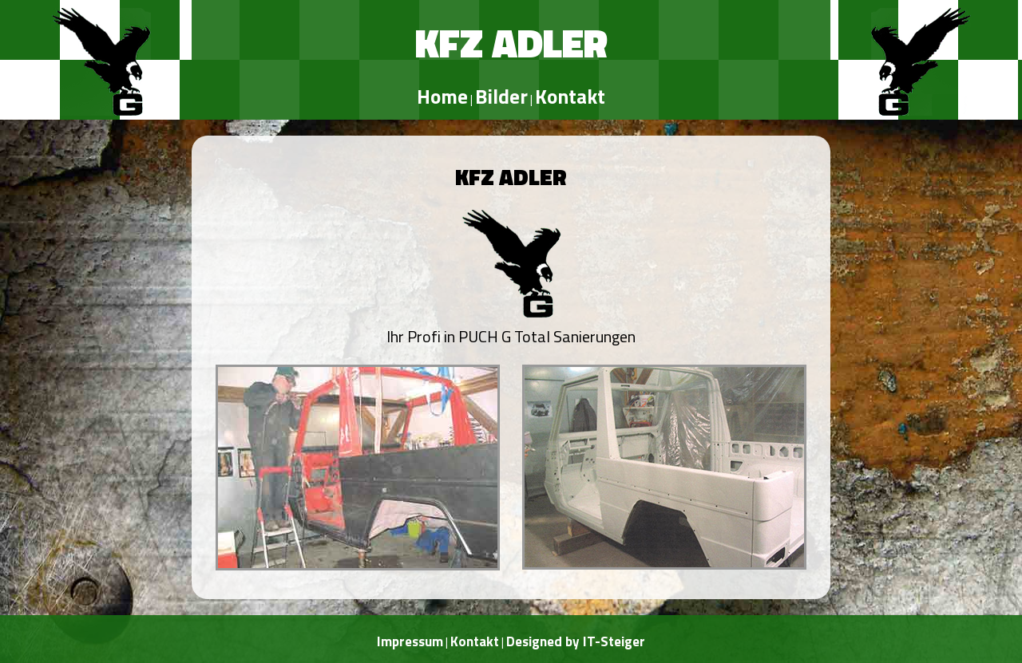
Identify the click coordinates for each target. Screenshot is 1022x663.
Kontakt (570, 96)
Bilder (501, 96)
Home (442, 96)
